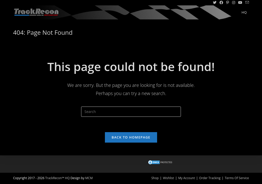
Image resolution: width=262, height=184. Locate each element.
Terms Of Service (237, 178)
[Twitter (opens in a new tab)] (214, 2)
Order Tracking (209, 178)
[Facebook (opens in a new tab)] (221, 2)
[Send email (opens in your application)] (246, 2)
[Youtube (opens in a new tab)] (240, 2)
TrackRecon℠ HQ (57, 178)
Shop (155, 178)
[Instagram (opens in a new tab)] (234, 2)
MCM (89, 178)
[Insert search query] (131, 112)
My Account (186, 178)
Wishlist (168, 178)
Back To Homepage (131, 137)
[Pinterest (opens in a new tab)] (228, 2)
